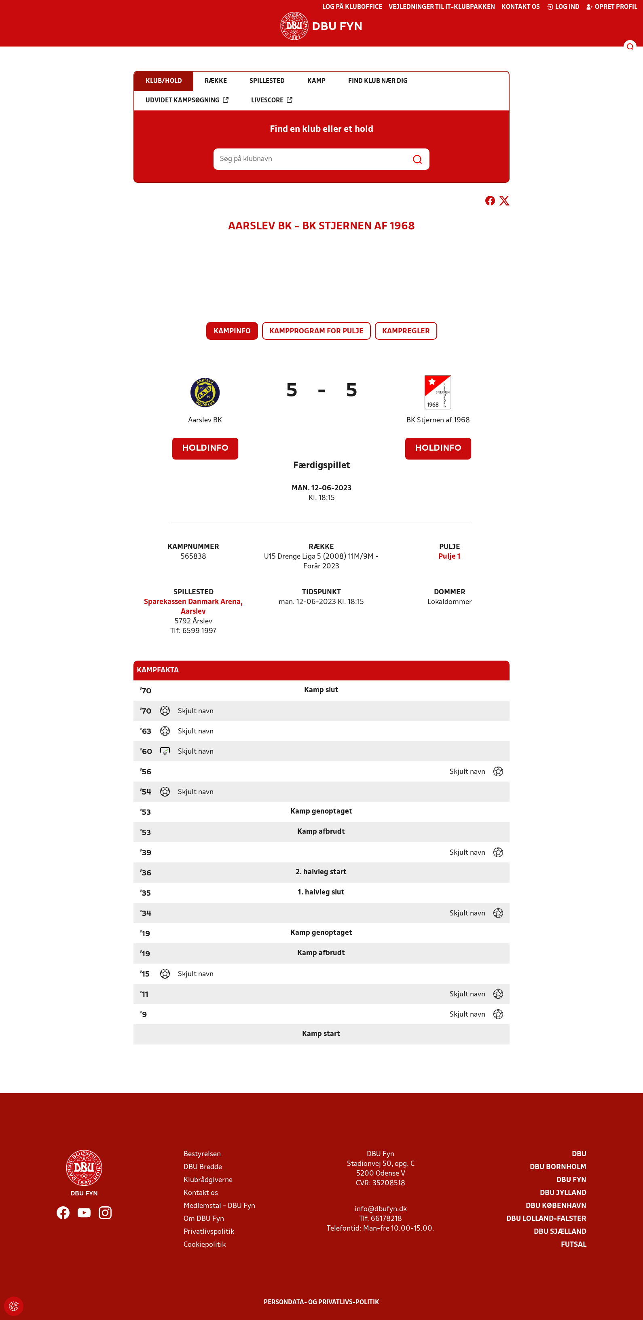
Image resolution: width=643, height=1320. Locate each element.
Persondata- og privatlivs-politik (321, 1302)
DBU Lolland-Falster (546, 1219)
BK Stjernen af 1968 (438, 420)
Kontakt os (520, 7)
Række (321, 547)
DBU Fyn (571, 1180)
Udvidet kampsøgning (187, 100)
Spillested (193, 592)
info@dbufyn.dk (381, 1209)
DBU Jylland (563, 1193)
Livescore (271, 100)
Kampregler (406, 331)
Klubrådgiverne (208, 1180)
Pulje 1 (449, 556)
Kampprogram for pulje (316, 331)
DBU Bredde (203, 1167)
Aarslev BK (205, 420)
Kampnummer (193, 547)
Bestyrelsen (202, 1154)
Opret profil (611, 7)
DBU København (556, 1206)
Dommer (449, 592)
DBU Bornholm (558, 1167)
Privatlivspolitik (209, 1232)
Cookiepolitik (205, 1245)
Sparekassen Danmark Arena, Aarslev (193, 607)
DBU (579, 1154)
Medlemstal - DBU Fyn (219, 1206)
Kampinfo (232, 331)
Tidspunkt (321, 592)
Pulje (449, 547)
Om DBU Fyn (204, 1219)
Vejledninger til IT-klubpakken (442, 7)
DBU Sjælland (560, 1232)
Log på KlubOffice (352, 7)
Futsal (573, 1245)
